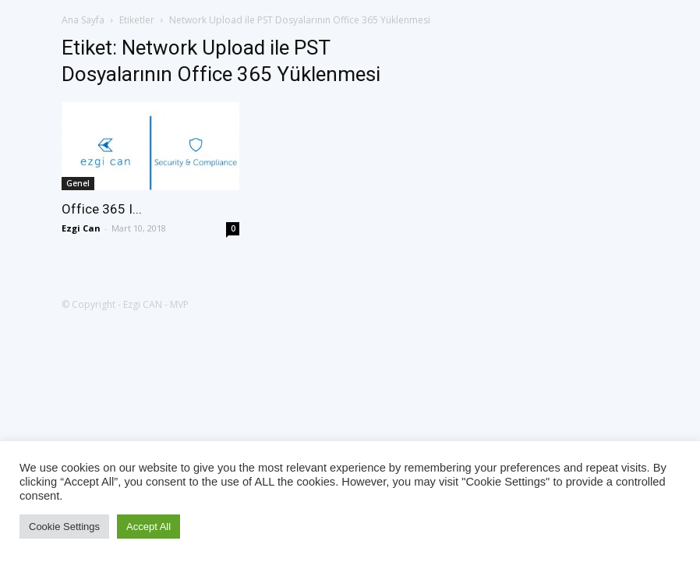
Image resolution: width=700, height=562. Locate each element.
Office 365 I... (102, 209)
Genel (78, 183)
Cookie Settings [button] (64, 526)
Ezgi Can (81, 228)
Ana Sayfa (83, 20)
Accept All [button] (148, 526)
